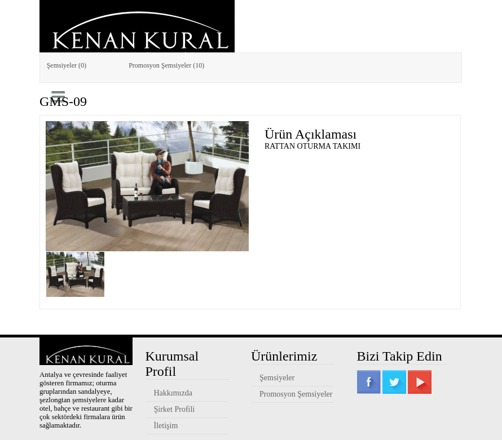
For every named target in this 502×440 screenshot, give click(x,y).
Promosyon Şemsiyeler (296, 394)
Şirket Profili (174, 409)
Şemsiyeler (276, 378)
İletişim (166, 425)
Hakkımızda (173, 393)
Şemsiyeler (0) (66, 65)
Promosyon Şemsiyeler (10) (166, 65)
